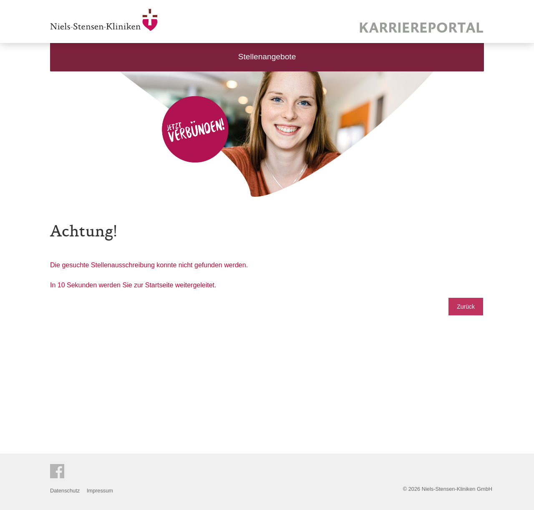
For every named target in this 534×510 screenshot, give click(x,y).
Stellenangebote (267, 56)
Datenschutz (65, 490)
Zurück (466, 306)
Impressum (100, 490)
